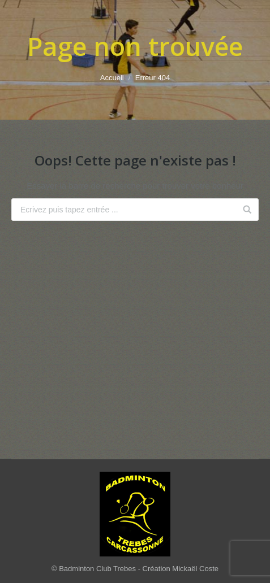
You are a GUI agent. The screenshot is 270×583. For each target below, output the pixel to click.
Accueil (112, 77)
